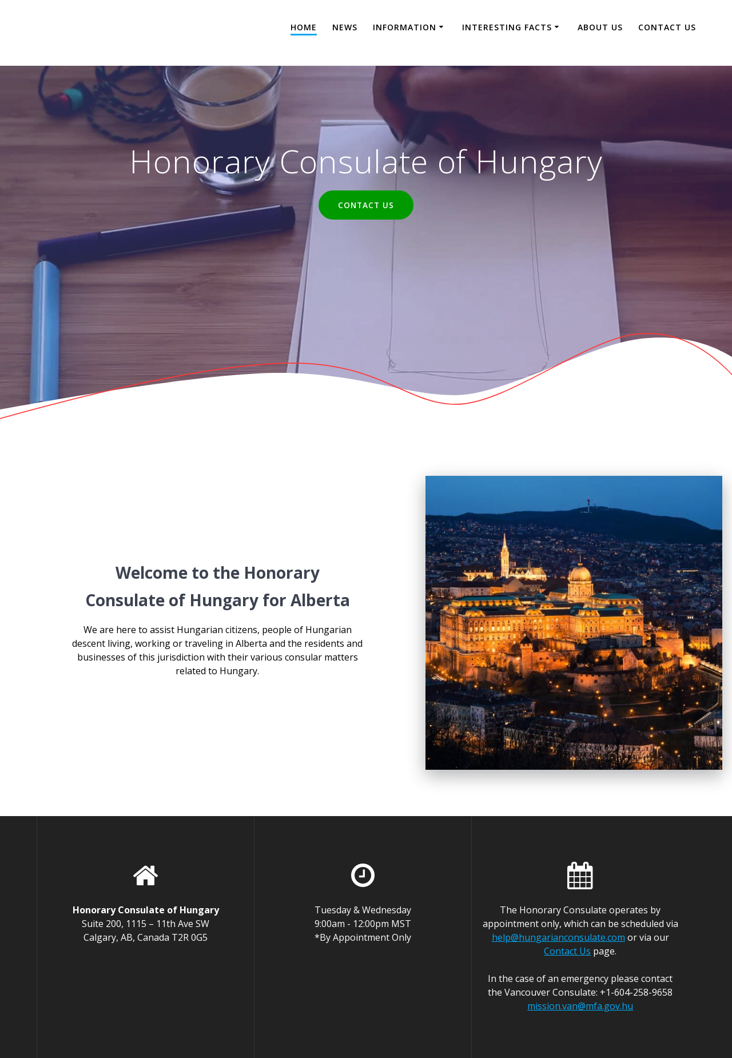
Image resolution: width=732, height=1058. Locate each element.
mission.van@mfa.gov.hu (580, 1006)
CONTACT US (366, 205)
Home (304, 27)
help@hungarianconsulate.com (558, 937)
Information (404, 27)
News (344, 27)
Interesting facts (507, 27)
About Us (600, 27)
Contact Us (667, 27)
